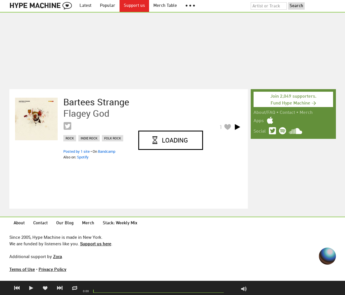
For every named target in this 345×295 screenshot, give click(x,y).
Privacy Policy (52, 269)
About (19, 223)
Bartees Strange (96, 102)
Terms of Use (22, 269)
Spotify (83, 157)
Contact (287, 112)
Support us (134, 6)
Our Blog (65, 223)
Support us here (95, 243)
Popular (107, 6)
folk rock (112, 138)
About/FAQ (264, 112)
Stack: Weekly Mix (120, 223)
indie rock (89, 138)
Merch (306, 112)
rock (70, 138)
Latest (85, 6)
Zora (57, 256)
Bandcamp (106, 151)
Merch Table (165, 6)
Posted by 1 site (76, 151)
